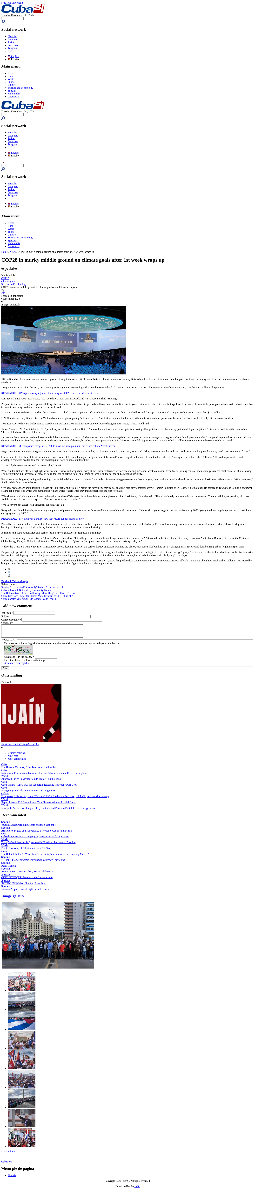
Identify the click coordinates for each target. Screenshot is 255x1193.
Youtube (12, 36)
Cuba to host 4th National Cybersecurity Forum (26, 590)
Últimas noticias (16, 755)
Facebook (13, 45)
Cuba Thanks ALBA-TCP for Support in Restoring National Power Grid (39, 787)
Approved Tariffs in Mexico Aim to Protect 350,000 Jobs (31, 781)
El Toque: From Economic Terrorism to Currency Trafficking (33, 862)
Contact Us (14, 96)
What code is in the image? (19, 659)
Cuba (10, 76)
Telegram (13, 48)
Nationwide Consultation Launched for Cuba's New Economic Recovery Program (44, 775)
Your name (7, 612)
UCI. (137, 1188)
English (13, 56)
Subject (5, 616)
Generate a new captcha (16, 665)
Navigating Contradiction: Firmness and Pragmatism (28, 793)
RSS (10, 51)
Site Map (12, 1177)
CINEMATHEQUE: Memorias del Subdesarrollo (27, 879)
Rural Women (8, 868)
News (13, 251)
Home (11, 73)
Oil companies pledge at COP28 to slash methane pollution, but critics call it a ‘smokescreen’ (58, 446)
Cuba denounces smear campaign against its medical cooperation (35, 839)
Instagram (13, 39)
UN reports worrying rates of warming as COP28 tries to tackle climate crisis (50, 393)
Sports (11, 82)
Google (24, 581)
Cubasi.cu (6, 1164)
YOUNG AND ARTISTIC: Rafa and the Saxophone (28, 827)
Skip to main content (12, 2)
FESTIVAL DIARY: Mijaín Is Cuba (20, 747)
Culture (12, 84)
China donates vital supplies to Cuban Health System (29, 598)
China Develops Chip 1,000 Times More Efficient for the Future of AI (37, 596)
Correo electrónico (11, 619)
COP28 (5, 278)
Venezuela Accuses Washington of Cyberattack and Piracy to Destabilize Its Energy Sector (48, 810)
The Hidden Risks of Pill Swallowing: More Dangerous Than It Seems (38, 593)
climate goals (8, 281)
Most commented (17, 761)
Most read (13, 758)
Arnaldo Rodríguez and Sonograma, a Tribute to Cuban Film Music (36, 833)
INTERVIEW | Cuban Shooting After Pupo (23, 885)
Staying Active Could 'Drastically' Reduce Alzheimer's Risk (32, 587)
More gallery (8, 1154)
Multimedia (14, 93)
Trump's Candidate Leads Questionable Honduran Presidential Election (38, 844)
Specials (12, 90)
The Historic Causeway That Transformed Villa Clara (29, 769)
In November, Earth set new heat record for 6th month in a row (43, 518)
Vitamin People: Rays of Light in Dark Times (25, 891)
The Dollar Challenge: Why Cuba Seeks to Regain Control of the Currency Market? (45, 856)
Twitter (11, 42)
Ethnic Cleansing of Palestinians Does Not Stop (26, 850)
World (11, 79)
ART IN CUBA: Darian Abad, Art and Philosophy (27, 874)
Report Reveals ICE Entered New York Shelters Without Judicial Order (38, 804)
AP (3, 293)
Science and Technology (20, 87)
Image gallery (12, 898)
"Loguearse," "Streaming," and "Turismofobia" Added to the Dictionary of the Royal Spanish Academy (55, 798)
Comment (7, 622)
